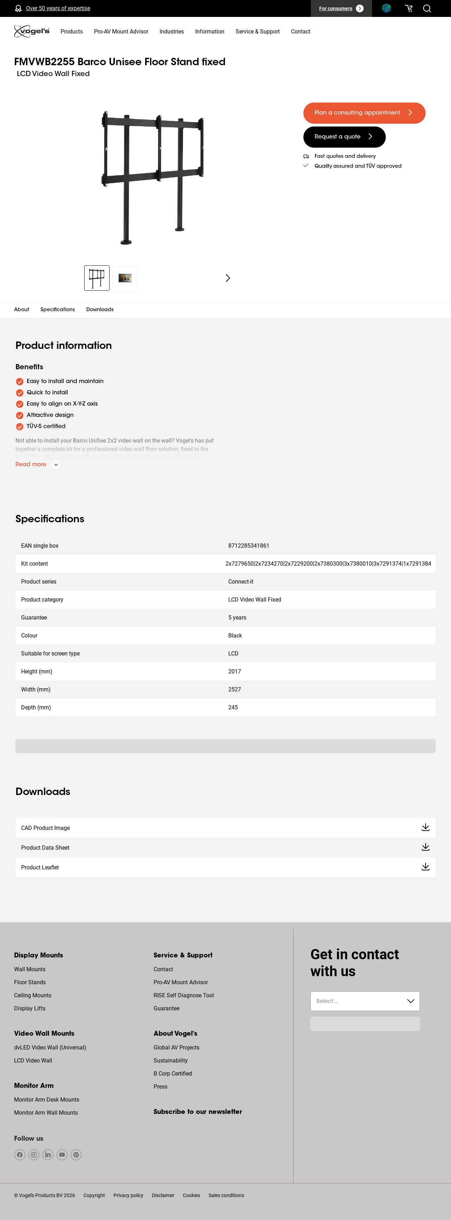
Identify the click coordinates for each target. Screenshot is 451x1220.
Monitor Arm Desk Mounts (46, 1099)
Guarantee (166, 1008)
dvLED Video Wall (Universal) (50, 1047)
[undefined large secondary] (344, 137)
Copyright (94, 1195)
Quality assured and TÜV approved (358, 166)
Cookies (191, 1195)
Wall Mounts (29, 969)
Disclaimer (163, 1195)
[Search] (386, 10)
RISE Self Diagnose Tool (184, 995)
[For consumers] (341, 8)
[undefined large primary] (364, 113)
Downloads (100, 310)
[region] (153, 174)
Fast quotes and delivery (345, 156)
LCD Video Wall (33, 1060)
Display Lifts (29, 1008)
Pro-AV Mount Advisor (181, 982)
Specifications (58, 310)
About (21, 310)
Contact (163, 969)
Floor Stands (30, 982)
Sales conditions (226, 1195)
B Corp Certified (173, 1073)
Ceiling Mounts (32, 995)
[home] (31, 31)
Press (160, 1086)
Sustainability (171, 1060)
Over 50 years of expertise (58, 8)
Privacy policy (128, 1195)
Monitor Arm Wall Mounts (46, 1112)
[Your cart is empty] (408, 8)
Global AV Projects (176, 1047)
